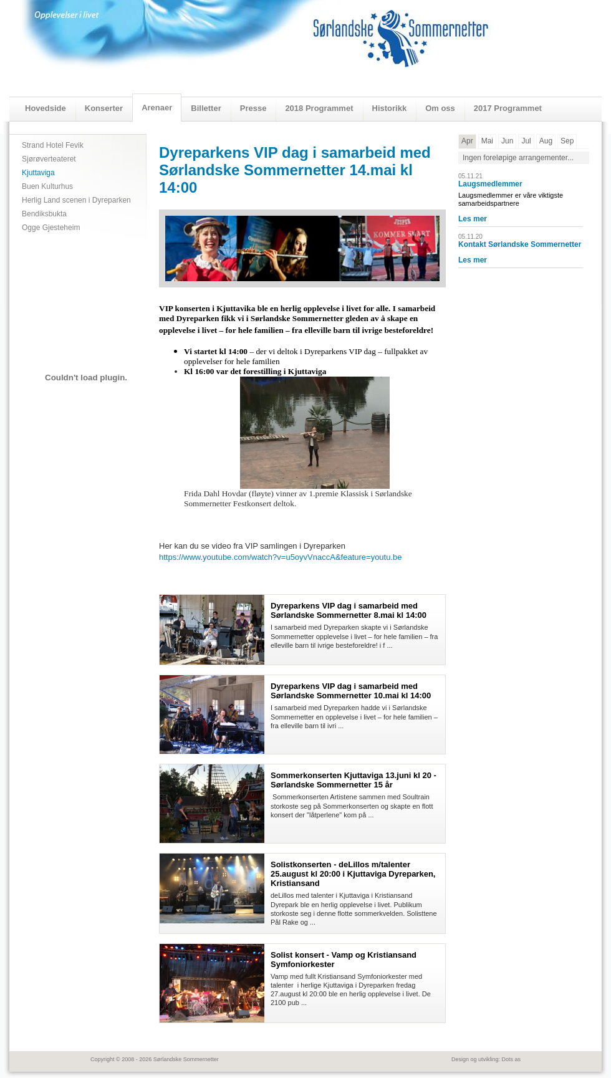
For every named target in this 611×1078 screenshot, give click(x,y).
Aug (545, 141)
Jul (526, 141)
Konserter (104, 108)
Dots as (511, 1059)
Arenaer (157, 107)
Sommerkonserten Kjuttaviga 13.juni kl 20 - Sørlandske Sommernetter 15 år (353, 780)
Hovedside (45, 108)
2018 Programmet (319, 108)
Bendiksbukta (44, 213)
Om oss (440, 108)
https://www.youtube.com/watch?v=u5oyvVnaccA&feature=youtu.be (280, 557)
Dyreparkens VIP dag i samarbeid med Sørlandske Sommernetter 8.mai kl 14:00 (348, 610)
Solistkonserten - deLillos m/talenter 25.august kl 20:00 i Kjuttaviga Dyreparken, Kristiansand (353, 874)
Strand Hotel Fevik (53, 145)
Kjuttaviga (38, 172)
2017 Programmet (508, 108)
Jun (507, 141)
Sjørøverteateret (49, 159)
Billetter (206, 108)
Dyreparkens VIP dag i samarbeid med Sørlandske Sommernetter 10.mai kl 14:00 (351, 690)
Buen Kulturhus (47, 186)
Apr (467, 141)
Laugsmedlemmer (490, 184)
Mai (487, 141)
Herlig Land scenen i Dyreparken (76, 200)
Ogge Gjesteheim (51, 227)
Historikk (389, 108)
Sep (567, 141)
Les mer (472, 218)
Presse (253, 108)
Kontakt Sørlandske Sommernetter (519, 244)
